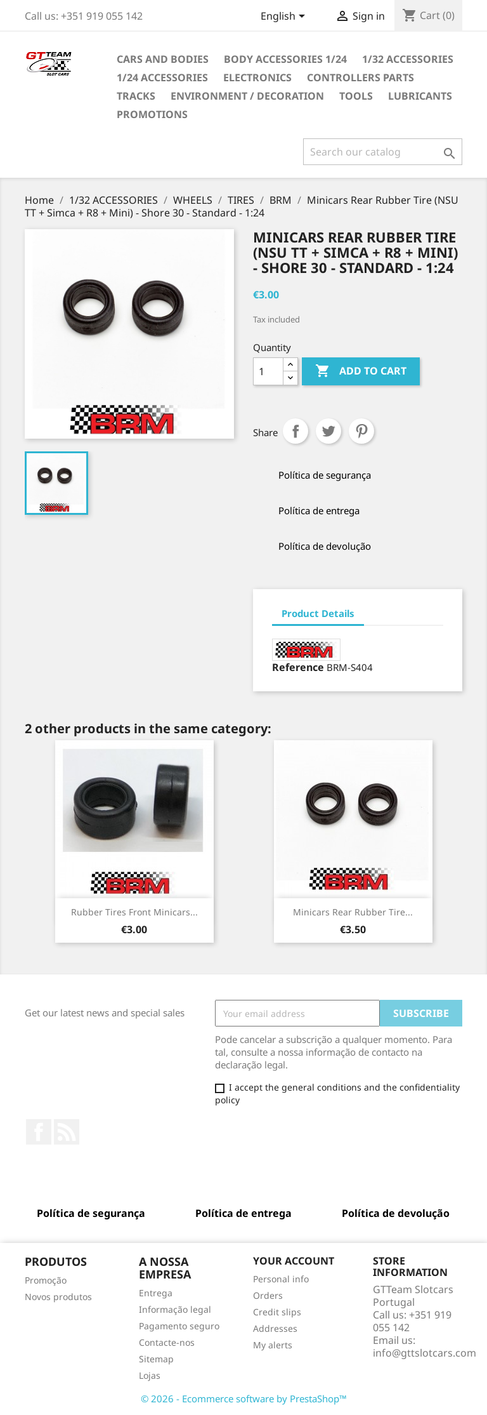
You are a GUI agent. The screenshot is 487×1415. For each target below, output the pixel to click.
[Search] (382, 151)
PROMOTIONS (152, 114)
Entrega (155, 1293)
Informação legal (175, 1309)
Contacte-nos (167, 1342)
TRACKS (136, 96)
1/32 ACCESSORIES (407, 59)
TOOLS (356, 96)
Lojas (149, 1375)
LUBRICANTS (420, 96)
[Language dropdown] (285, 17)
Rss (66, 1132)
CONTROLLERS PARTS (360, 77)
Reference (298, 667)
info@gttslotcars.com (424, 1353)
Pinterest (361, 431)
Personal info (281, 1279)
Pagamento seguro (179, 1326)
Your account (293, 1261)
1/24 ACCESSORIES (162, 77)
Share (295, 431)
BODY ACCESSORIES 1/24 (285, 59)
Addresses (275, 1328)
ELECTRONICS (257, 77)
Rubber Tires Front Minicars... (134, 912)
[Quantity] (268, 371)
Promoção (46, 1280)
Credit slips (277, 1312)
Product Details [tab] (318, 613)
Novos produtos (58, 1297)
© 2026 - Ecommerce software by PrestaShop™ (244, 1398)
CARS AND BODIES (163, 59)
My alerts (272, 1345)
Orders (268, 1295)
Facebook (38, 1132)
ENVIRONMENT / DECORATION (247, 96)
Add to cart (360, 371)
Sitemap (156, 1359)
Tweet (328, 431)
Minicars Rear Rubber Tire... (353, 912)
